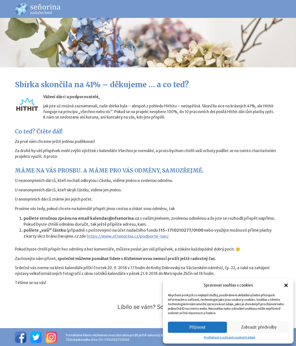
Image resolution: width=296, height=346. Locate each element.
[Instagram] (51, 337)
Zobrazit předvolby (259, 327)
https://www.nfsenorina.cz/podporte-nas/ (128, 236)
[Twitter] (36, 337)
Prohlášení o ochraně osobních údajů (229, 337)
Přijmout (197, 327)
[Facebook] (20, 337)
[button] (286, 285)
